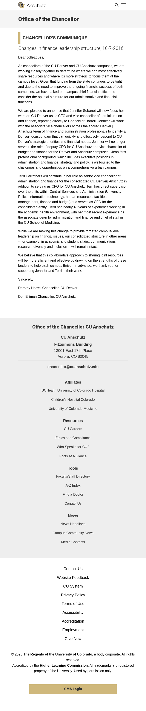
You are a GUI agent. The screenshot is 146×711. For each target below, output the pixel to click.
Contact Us (73, 503)
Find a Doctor (73, 494)
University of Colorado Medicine (73, 408)
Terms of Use (72, 603)
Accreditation (73, 621)
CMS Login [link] (73, 689)
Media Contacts (73, 542)
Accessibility (72, 612)
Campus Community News (73, 533)
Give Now (73, 639)
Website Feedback (73, 577)
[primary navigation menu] (123, 5)
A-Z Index (73, 485)
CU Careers (73, 429)
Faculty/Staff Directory (73, 476)
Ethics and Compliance (73, 438)
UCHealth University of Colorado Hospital (73, 390)
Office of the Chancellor (48, 19)
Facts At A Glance (72, 456)
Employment (73, 630)
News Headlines (73, 524)
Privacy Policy (73, 595)
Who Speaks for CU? (73, 447)
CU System (73, 586)
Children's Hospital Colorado (73, 399)
